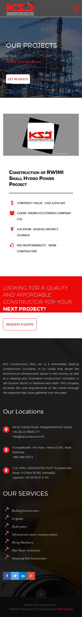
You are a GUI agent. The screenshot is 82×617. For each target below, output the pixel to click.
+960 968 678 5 (22, 457)
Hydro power (19, 526)
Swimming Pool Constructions (29, 558)
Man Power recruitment (26, 550)
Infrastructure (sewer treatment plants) (35, 534)
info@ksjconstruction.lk (28, 436)
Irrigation (17, 518)
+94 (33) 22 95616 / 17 (25, 431)
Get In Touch (18, 79)
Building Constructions (25, 511)
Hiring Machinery (22, 542)
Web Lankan (64, 609)
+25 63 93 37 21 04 (37, 477)
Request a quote (20, 324)
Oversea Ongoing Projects (45, 55)
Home (12, 55)
